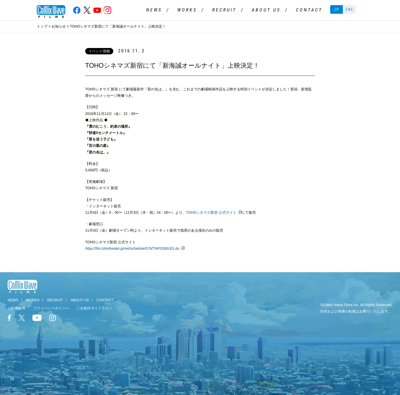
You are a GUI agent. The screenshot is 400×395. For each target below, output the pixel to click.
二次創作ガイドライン (94, 308)
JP (336, 9)
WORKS (187, 10)
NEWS (154, 10)
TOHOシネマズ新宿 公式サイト (211, 212)
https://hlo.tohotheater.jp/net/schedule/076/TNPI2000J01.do (132, 248)
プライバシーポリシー (51, 308)
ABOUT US (266, 10)
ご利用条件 (17, 308)
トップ (42, 26)
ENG (349, 9)
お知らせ (59, 26)
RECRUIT (224, 10)
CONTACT (309, 10)
